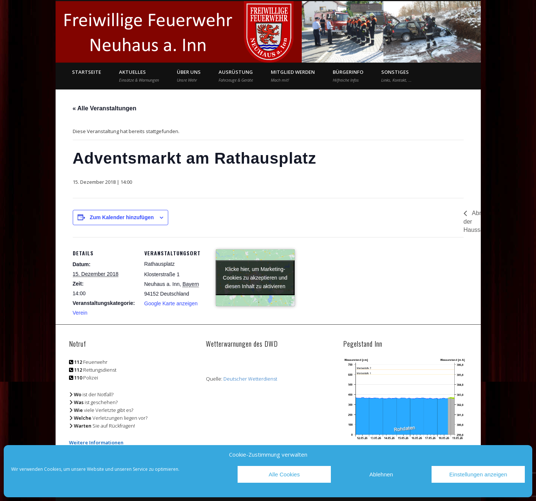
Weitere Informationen (96, 442)
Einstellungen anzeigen (478, 474)
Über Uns (189, 76)
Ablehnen (381, 474)
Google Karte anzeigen (171, 303)
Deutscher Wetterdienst (250, 378)
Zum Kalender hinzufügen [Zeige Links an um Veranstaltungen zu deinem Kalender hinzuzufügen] (122, 217)
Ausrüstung (236, 76)
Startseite (86, 72)
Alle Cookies (284, 474)
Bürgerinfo (348, 76)
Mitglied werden (293, 76)
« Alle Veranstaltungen (105, 108)
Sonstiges (396, 76)
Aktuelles (139, 76)
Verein (80, 313)
